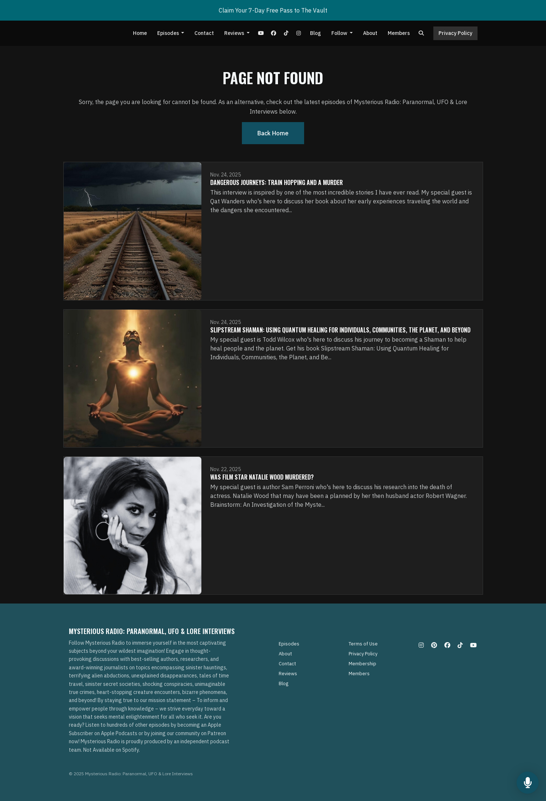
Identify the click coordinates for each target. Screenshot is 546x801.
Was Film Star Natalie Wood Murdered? (262, 477)
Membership (362, 664)
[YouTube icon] (473, 645)
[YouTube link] (261, 33)
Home (140, 33)
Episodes (168, 33)
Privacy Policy (455, 33)
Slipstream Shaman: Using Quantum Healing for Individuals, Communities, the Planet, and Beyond (340, 329)
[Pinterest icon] (434, 645)
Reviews (234, 33)
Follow (339, 33)
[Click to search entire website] (421, 33)
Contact (204, 33)
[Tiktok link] (286, 33)
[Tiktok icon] (460, 645)
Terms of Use (363, 644)
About (370, 33)
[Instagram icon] (421, 645)
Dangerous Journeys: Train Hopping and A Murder (276, 182)
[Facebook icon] (447, 645)
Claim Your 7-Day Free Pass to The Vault (273, 10)
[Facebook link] (273, 33)
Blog (315, 33)
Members (399, 33)
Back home (273, 133)
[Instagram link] (298, 33)
